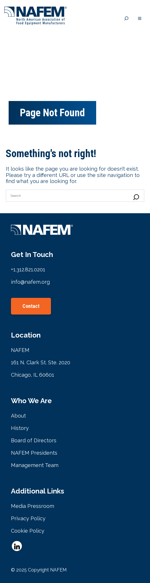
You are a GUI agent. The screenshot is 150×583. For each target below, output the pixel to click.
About (18, 416)
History (20, 428)
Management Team (34, 465)
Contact (30, 306)
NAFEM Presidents (34, 453)
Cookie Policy (27, 531)
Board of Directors (33, 440)
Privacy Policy (28, 518)
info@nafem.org (30, 282)
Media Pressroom (32, 506)
